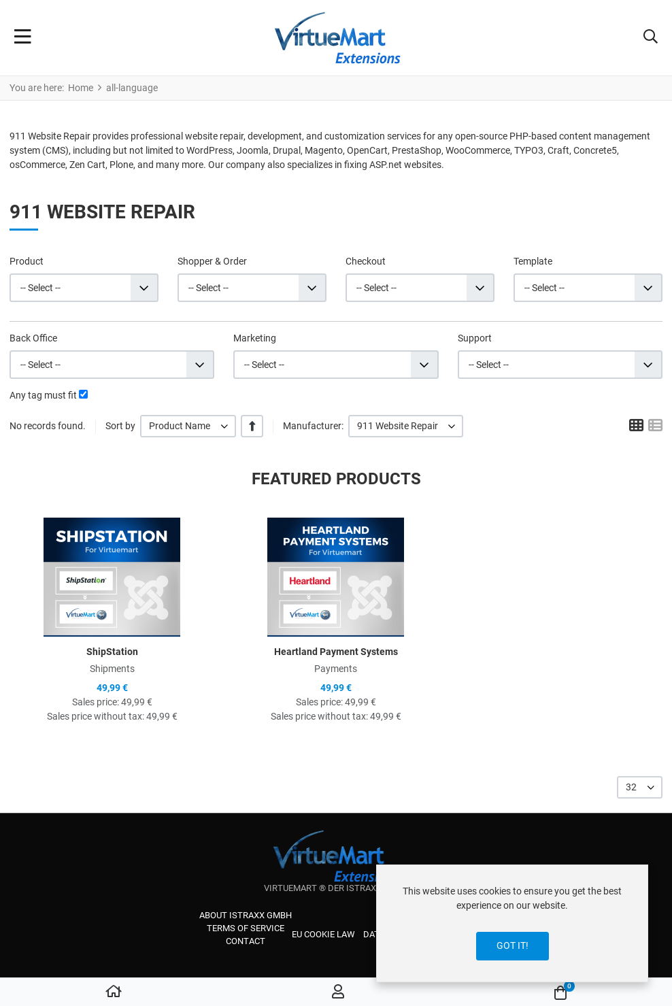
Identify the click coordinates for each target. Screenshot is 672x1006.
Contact (245, 941)
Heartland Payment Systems (336, 651)
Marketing (254, 338)
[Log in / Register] (338, 992)
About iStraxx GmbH (245, 915)
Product (27, 261)
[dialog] (512, 923)
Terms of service (245, 928)
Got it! (512, 945)
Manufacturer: (313, 425)
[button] (650, 38)
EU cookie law (323, 934)
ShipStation (112, 651)
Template (533, 261)
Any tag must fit (43, 395)
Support (475, 338)
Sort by (120, 425)
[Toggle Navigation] (23, 38)
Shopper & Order (212, 261)
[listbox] (188, 426)
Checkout (366, 261)
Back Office (33, 338)
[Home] (114, 992)
